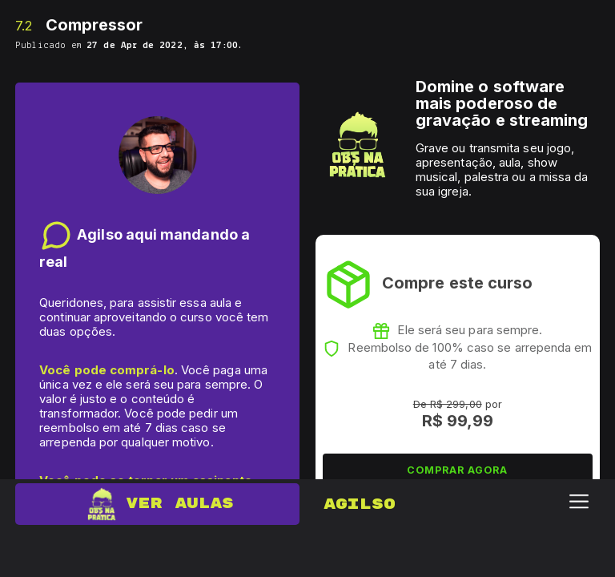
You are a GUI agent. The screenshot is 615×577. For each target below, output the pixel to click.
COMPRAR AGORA (457, 470)
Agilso (360, 504)
